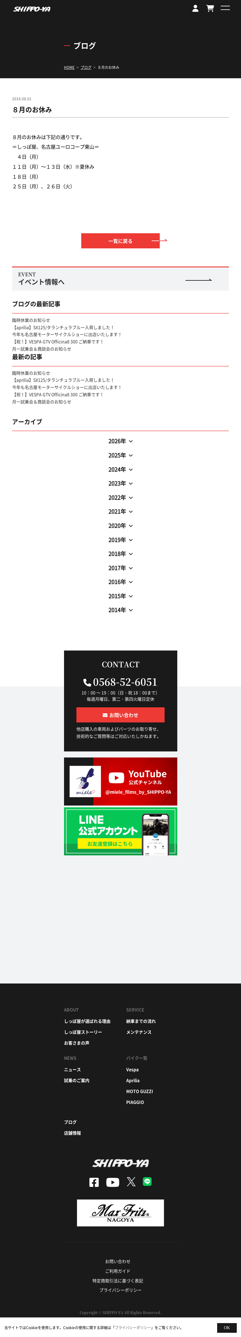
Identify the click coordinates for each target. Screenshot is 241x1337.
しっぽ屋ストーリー (83, 1032)
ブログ (70, 1122)
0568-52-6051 (125, 681)
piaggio (135, 1102)
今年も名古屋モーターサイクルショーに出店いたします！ (67, 334)
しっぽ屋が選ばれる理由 (87, 1021)
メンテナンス (139, 1032)
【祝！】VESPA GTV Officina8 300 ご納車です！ (58, 341)
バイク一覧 (136, 1058)
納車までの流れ (141, 1021)
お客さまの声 (76, 1043)
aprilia (133, 1080)
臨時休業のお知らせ (31, 320)
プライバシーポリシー (120, 1290)
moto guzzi (139, 1091)
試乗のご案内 (76, 1080)
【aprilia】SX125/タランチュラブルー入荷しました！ (63, 327)
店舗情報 (72, 1133)
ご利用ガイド (117, 1271)
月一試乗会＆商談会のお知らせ (41, 349)
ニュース (72, 1069)
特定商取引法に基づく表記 (117, 1280)
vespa (132, 1069)
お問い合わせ (117, 1261)
